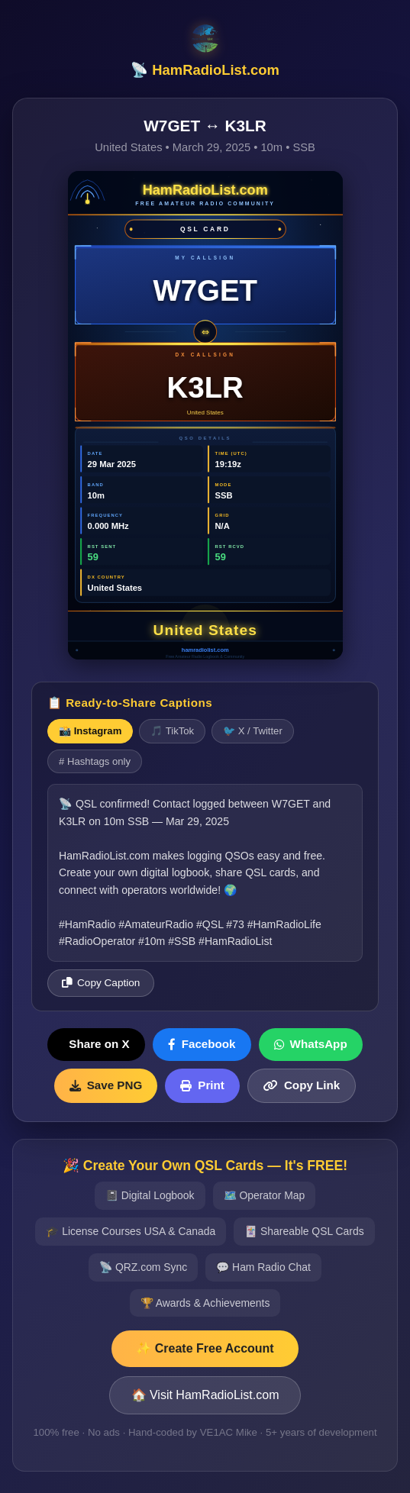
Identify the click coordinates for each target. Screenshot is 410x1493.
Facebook (202, 1043)
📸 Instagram (90, 731)
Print (202, 1085)
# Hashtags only (95, 761)
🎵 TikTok (172, 731)
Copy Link (301, 1085)
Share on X (99, 1043)
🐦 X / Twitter (252, 731)
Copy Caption (101, 982)
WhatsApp (310, 1043)
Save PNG (106, 1085)
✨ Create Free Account (204, 1348)
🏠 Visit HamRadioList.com (205, 1394)
